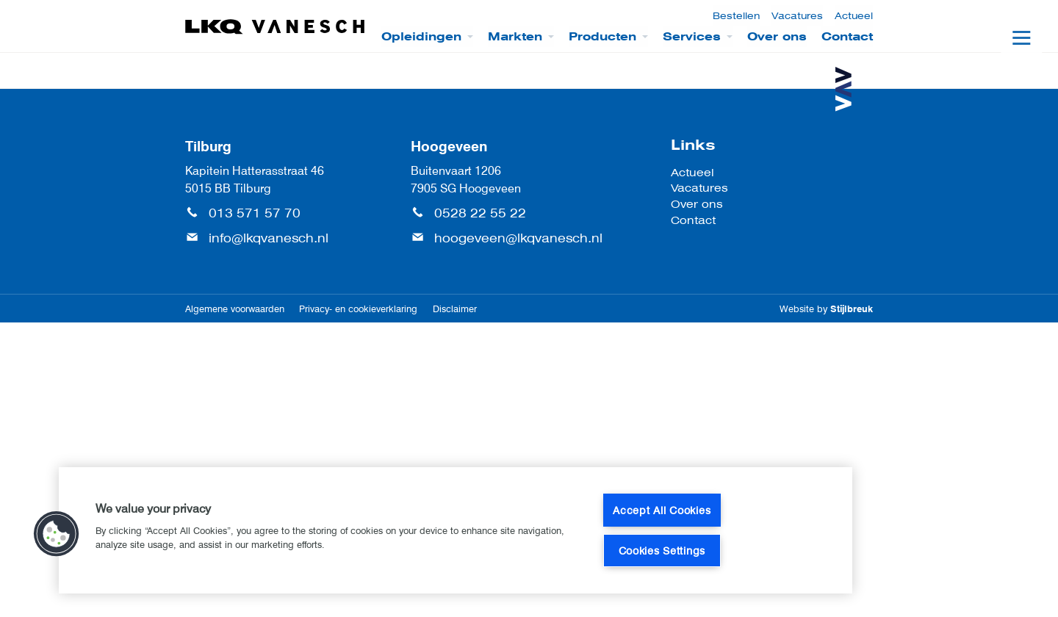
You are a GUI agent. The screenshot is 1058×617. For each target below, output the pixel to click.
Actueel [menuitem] (854, 15)
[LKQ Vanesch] (275, 27)
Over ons (697, 204)
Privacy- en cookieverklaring (358, 308)
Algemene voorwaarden (234, 308)
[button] (56, 534)
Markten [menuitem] (515, 36)
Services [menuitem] (692, 36)
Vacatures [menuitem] (797, 15)
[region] (455, 530)
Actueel (692, 172)
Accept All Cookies (661, 510)
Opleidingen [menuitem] (421, 36)
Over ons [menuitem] (777, 36)
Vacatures (699, 187)
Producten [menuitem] (602, 36)
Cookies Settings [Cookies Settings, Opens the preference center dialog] (662, 550)
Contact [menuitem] (847, 36)
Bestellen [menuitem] (736, 15)
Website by (826, 308)
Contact (693, 220)
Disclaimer (455, 308)
